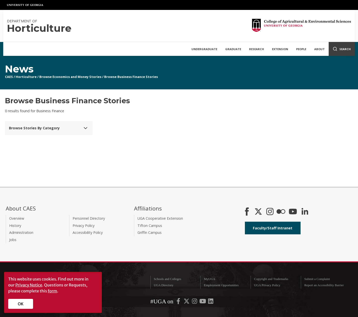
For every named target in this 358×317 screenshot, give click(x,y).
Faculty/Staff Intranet (272, 228)
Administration (21, 232)
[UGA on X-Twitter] (187, 302)
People (301, 49)
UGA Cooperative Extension (160, 218)
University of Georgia (25, 5)
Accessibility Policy (88, 232)
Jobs (12, 239)
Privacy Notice (28, 284)
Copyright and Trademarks (271, 279)
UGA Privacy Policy (267, 285)
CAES (9, 76)
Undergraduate (204, 49)
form (52, 290)
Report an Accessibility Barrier (324, 285)
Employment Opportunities (221, 285)
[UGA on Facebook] (179, 302)
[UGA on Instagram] (195, 302)
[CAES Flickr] (281, 212)
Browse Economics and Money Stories (70, 76)
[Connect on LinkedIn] (305, 212)
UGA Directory (163, 285)
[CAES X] (259, 212)
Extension (280, 49)
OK (21, 303)
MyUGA (209, 279)
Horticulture (26, 76)
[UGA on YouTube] (203, 302)
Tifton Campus (149, 225)
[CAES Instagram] (270, 212)
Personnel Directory (89, 218)
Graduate (233, 49)
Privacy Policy (83, 225)
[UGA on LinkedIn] (210, 302)
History (15, 225)
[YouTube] (293, 212)
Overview (16, 218)
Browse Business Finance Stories (131, 76)
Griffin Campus (149, 232)
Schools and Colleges (167, 279)
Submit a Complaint (317, 279)
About (319, 49)
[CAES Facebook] (247, 212)
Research (256, 49)
